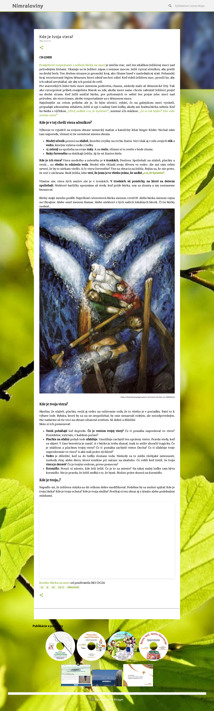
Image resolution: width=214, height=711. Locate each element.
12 (42, 587)
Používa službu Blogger (107, 699)
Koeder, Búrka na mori (54, 582)
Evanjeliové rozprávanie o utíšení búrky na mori (72, 65)
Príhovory (73, 587)
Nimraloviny (27, 6)
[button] (41, 47)
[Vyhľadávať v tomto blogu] (191, 6)
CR (53, 587)
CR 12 (61, 587)
